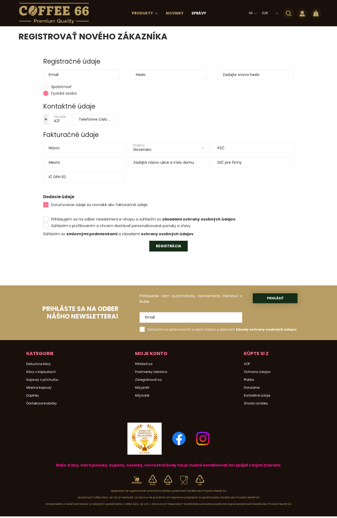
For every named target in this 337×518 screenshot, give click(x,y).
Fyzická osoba (64, 93)
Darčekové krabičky (41, 403)
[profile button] (302, 13)
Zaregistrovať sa (148, 380)
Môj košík (142, 395)
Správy (198, 13)
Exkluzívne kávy (38, 364)
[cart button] (316, 13)
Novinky (175, 13)
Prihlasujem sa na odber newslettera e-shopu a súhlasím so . (143, 219)
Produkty (143, 13)
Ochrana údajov (257, 372)
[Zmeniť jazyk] (251, 13)
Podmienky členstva (151, 372)
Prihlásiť (275, 298)
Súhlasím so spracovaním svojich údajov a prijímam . (222, 329)
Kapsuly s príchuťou (42, 380)
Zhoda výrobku (256, 403)
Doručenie (252, 387)
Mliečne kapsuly (39, 387)
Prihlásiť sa (143, 364)
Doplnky (32, 395)
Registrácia (168, 246)
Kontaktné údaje (257, 395)
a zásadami (129, 234)
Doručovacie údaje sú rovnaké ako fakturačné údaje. (99, 204)
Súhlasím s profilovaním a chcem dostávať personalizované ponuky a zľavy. (121, 225)
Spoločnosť (61, 86)
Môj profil (142, 387)
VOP (247, 364)
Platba (249, 380)
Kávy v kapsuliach (41, 372)
